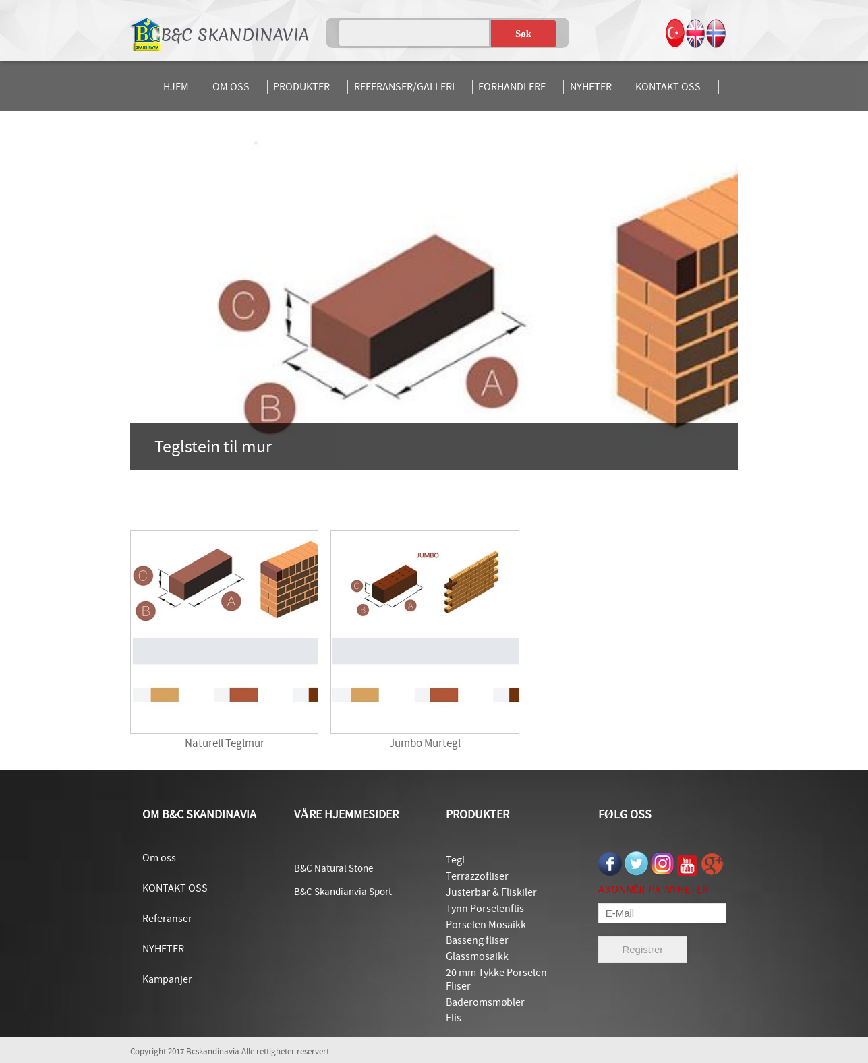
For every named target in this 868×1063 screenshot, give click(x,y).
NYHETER (591, 87)
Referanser (167, 918)
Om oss (159, 858)
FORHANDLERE (512, 87)
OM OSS (231, 87)
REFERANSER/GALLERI (404, 87)
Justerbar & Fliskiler (491, 892)
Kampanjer (167, 979)
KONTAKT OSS (668, 87)
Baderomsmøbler (485, 1002)
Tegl (455, 860)
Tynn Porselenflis (485, 908)
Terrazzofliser (477, 876)
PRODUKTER (301, 87)
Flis (453, 1018)
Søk (523, 33)
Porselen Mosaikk (486, 925)
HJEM (176, 87)
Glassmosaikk (477, 956)
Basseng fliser (477, 940)
